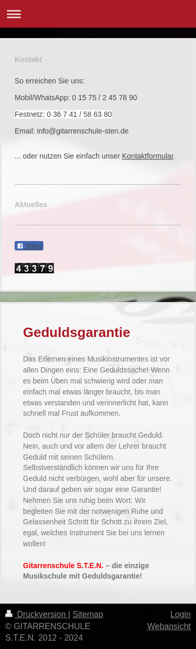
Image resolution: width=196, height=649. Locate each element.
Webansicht (169, 626)
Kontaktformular (147, 156)
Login (180, 614)
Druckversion (36, 614)
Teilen (29, 246)
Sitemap (88, 614)
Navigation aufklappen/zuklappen (98, 14)
